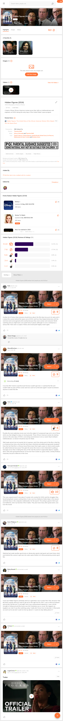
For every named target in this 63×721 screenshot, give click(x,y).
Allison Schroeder (18, 133)
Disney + (17, 202)
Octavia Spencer (27, 135)
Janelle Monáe (35, 135)
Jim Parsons (50, 135)
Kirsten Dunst (43, 135)
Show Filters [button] (18, 275)
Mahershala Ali (18, 137)
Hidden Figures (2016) (28, 303)
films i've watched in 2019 (22, 230)
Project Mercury (37, 153)
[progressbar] (24, 244)
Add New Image (31, 74)
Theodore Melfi (18, 131)
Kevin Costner (26, 137)
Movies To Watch (20, 215)
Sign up (61, 1)
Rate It (49, 304)
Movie (21, 313)
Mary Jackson (28, 153)
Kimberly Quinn (36, 137)
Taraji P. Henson (18, 135)
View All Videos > (53, 83)
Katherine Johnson (9, 153)
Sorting (6, 275)
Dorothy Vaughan (19, 153)
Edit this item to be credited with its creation (17, 175)
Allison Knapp (11, 336)
